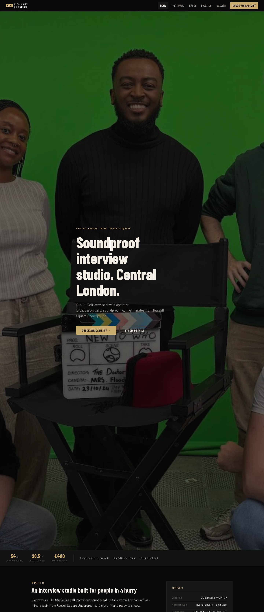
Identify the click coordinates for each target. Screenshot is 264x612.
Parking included (149, 557)
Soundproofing (14, 560)
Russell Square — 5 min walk (94, 557)
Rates (192, 5)
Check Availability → (96, 330)
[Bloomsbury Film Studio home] (17, 5)
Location (206, 5)
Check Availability (244, 5)
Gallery (221, 5)
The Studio (177, 5)
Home (163, 5)
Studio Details (135, 330)
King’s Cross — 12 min (124, 557)
